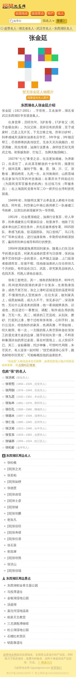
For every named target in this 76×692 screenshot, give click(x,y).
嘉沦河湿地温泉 (18, 610)
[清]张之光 (14, 469)
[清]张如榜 (14, 481)
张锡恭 (10, 441)
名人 (61, 13)
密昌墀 (11, 551)
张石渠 (11, 545)
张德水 (10, 415)
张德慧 (11, 488)
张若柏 (11, 475)
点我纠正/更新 (26, 365)
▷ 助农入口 (45, 662)
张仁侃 (10, 422)
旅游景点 (38, 13)
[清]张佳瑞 (14, 570)
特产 (51, 13)
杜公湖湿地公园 (18, 630)
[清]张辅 (12, 507)
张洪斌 (10, 377)
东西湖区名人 (63, 28)
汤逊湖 (11, 604)
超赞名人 (10, 28)
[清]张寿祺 (14, 532)
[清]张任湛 (14, 538)
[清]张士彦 (14, 500)
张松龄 (10, 447)
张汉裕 (10, 428)
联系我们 (56, 667)
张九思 (10, 396)
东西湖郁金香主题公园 (22, 585)
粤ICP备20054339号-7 (19, 673)
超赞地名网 (10, 654)
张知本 (10, 403)
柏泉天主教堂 (16, 617)
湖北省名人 (26, 28)
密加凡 (11, 519)
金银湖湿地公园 (18, 598)
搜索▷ (61, 20)
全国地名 (22, 13)
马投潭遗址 (15, 591)
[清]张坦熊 (14, 558)
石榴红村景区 (16, 636)
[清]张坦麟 (14, 513)
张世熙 (10, 383)
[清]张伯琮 (14, 526)
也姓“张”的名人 (14, 371)
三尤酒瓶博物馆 (18, 623)
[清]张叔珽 (14, 494)
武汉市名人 (44, 28)
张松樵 (11, 462)
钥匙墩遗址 (15, 642)
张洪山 (11, 564)
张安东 (10, 434)
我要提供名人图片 (38, 97)
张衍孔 (10, 409)
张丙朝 (10, 390)
